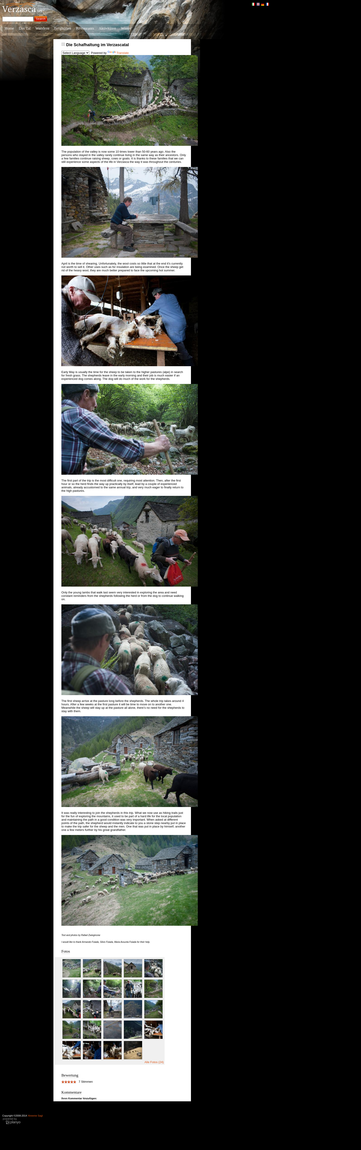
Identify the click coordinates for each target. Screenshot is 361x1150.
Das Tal (25, 28)
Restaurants (85, 28)
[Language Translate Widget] (75, 53)
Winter (126, 28)
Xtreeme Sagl (35, 1115)
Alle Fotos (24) (154, 1062)
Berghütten (62, 28)
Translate (118, 53)
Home (9, 28)
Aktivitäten (107, 28)
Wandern (42, 28)
